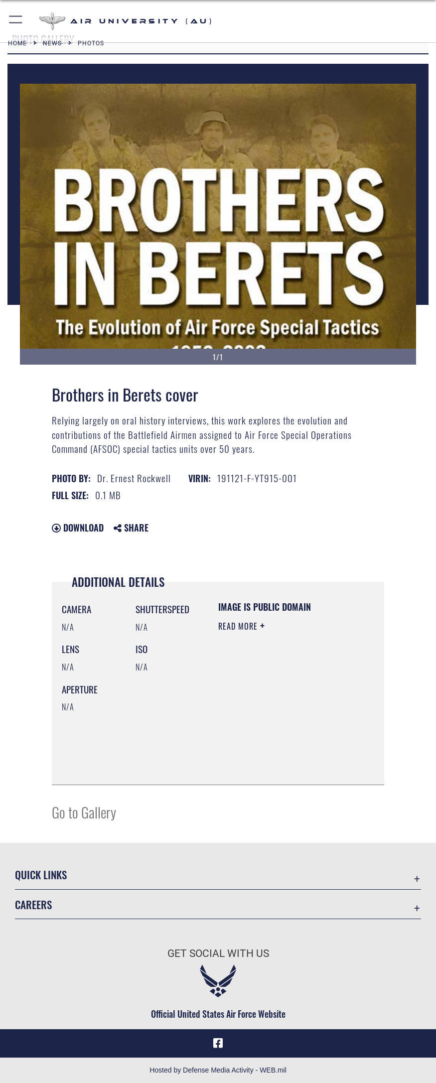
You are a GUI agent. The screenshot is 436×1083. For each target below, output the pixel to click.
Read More (239, 626)
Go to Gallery (84, 811)
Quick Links (41, 874)
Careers (33, 904)
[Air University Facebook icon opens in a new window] (218, 1043)
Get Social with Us (218, 953)
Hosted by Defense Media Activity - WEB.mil (218, 1070)
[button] (16, 21)
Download (78, 527)
